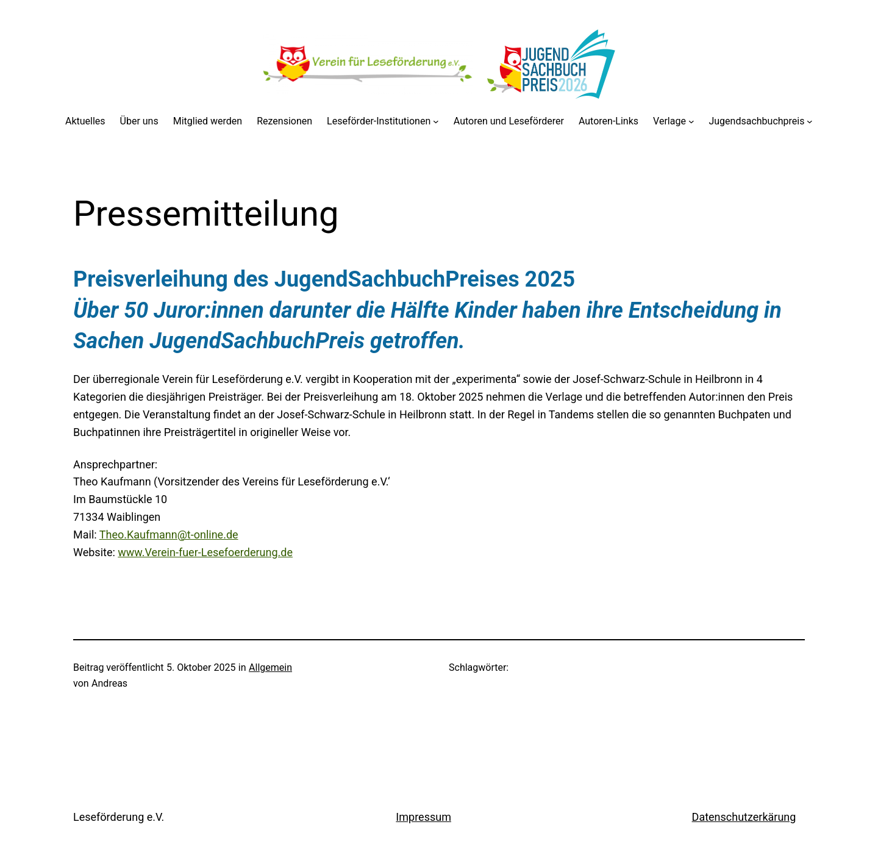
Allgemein (270, 667)
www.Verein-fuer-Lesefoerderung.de (205, 552)
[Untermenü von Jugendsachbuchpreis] (810, 121)
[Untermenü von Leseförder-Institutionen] (436, 121)
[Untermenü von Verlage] (691, 121)
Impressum (423, 816)
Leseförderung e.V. (118, 816)
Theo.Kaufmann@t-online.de (168, 534)
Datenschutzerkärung (744, 816)
